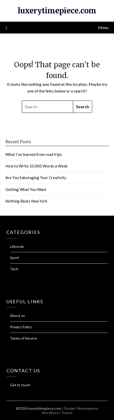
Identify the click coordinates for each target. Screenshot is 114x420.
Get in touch (20, 385)
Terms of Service (23, 338)
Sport (14, 257)
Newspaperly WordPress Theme (70, 410)
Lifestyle (17, 246)
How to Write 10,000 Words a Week (36, 166)
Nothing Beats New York (26, 201)
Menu (103, 27)
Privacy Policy (21, 327)
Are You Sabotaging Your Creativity (35, 177)
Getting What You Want (25, 189)
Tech (14, 269)
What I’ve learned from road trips (33, 154)
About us (17, 315)
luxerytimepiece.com (57, 10)
